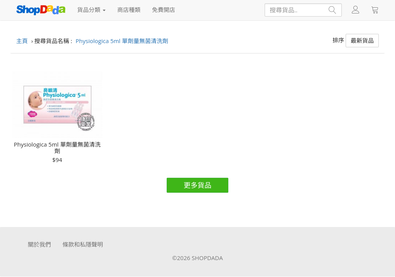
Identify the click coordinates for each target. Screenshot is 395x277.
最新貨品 (362, 40)
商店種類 (128, 9)
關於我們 (39, 244)
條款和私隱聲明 (82, 244)
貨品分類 (91, 9)
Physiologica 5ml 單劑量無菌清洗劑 (57, 147)
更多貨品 (197, 185)
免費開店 (163, 9)
